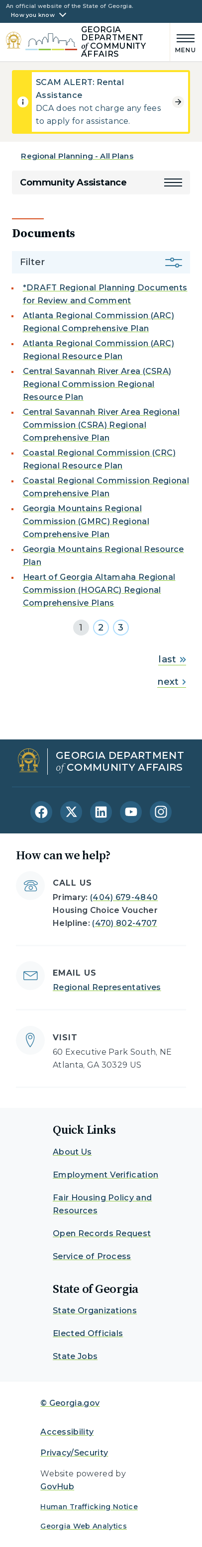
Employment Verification (105, 1175)
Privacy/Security (74, 1452)
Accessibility (67, 1432)
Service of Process (92, 1256)
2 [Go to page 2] (100, 627)
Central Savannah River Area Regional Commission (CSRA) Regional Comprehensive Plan (101, 425)
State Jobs (75, 1356)
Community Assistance (73, 182)
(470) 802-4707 (124, 923)
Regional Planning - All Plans (77, 156)
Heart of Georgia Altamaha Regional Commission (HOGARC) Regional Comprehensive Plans (99, 590)
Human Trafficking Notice (89, 1506)
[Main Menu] (183, 42)
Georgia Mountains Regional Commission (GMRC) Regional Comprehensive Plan (86, 521)
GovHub (57, 1486)
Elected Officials (88, 1333)
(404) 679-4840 (124, 897)
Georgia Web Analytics (83, 1526)
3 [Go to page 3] (120, 627)
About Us (72, 1152)
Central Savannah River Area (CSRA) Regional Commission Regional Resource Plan (97, 384)
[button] (173, 182)
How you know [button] (33, 15)
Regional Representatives (107, 987)
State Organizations (95, 1310)
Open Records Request (102, 1233)
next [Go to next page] (171, 681)
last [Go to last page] (172, 659)
